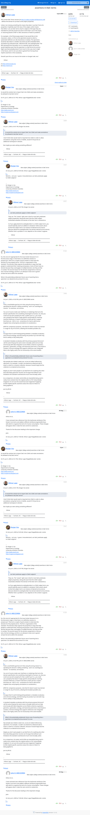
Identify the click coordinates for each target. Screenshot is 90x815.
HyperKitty (45, 812)
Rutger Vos (10, 87)
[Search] (87, 2)
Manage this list (43, 3)
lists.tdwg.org (6, 3)
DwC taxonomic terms (7, 9)
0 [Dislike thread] (60, 78)
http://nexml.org (7, 65)
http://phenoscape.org (9, 64)
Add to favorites (74, 31)
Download (73, 22)
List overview (72, 18)
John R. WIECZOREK (13, 252)
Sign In (53, 3)
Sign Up (62, 3)
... (2, 101)
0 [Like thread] (57, 78)
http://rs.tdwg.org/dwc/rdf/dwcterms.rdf (33, 19)
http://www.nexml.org (7, 110)
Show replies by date (61, 82)
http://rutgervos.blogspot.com (10, 112)
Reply (3, 80)
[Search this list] (76, 2)
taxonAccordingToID (83, 9)
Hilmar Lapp (10, 15)
